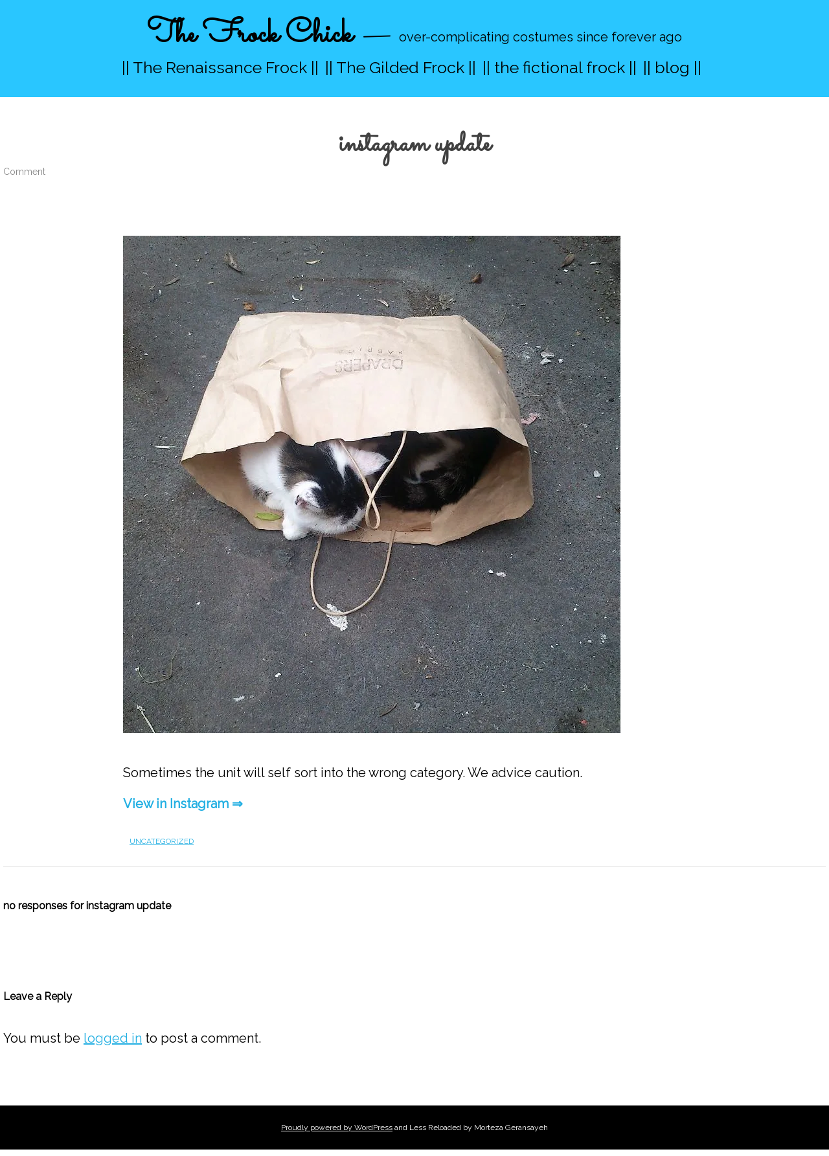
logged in (113, 1038)
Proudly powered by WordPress (336, 1127)
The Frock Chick (249, 34)
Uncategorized (162, 841)
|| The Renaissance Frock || (220, 67)
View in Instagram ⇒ (183, 803)
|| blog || (672, 67)
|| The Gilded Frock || (400, 67)
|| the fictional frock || (560, 67)
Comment (24, 171)
